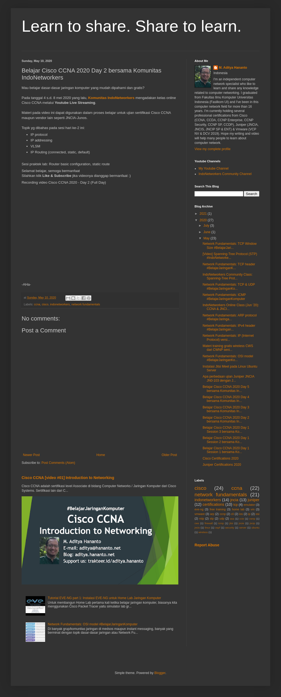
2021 (204, 214)
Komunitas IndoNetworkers (111, 98)
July (206, 225)
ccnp (223, 514)
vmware (200, 514)
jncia (234, 500)
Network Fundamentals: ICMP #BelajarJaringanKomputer (224, 296)
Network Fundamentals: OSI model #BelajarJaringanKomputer (93, 624)
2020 (204, 220)
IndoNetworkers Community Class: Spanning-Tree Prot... (228, 276)
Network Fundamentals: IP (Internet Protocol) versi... (228, 337)
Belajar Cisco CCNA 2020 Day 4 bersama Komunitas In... (226, 399)
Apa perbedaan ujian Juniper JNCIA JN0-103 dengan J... (228, 378)
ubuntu (255, 527)
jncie (241, 523)
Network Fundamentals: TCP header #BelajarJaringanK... (229, 266)
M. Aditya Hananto (233, 68)
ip (249, 514)
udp (221, 518)
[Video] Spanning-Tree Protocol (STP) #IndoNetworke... (230, 256)
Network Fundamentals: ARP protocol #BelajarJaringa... (230, 317)
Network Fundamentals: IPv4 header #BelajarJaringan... (229, 327)
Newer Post (31, 455)
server (242, 527)
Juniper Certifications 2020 (222, 465)
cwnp (252, 518)
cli (232, 514)
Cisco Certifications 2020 (221, 458)
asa (232, 518)
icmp (221, 523)
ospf (217, 527)
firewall (209, 523)
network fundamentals (85, 304)
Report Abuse (207, 545)
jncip (252, 523)
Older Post (169, 455)
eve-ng (199, 509)
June (207, 232)
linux (207, 527)
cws (197, 523)
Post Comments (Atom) (58, 463)
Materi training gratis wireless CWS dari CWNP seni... (228, 348)
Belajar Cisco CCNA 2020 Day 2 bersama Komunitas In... (226, 419)
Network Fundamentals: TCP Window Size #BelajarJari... (230, 245)
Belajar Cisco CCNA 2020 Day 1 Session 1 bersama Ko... (226, 450)
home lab (238, 509)
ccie (241, 518)
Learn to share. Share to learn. (132, 26)
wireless (203, 532)
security (229, 527)
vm (253, 509)
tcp (235, 505)
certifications (213, 504)
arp (212, 514)
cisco (45, 304)
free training (218, 509)
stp (212, 518)
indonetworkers (60, 304)
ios (241, 514)
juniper (253, 500)
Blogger (159, 673)
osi (257, 514)
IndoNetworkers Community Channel (225, 174)
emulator (249, 504)
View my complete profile (212, 149)
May (206, 238)
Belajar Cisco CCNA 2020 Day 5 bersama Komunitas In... (226, 388)
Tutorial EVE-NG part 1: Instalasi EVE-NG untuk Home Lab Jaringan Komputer (104, 598)
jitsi (231, 523)
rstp (201, 518)
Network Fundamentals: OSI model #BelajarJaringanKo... (228, 358)
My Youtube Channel (214, 168)
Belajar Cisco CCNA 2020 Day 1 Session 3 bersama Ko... (226, 429)
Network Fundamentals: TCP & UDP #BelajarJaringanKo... (229, 286)
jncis (197, 527)
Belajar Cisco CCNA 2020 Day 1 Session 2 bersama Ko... (226, 440)
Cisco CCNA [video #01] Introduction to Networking (68, 477)
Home (100, 455)
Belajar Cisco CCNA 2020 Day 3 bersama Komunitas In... (226, 409)
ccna (37, 304)
